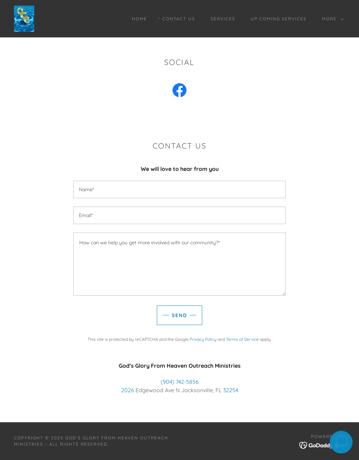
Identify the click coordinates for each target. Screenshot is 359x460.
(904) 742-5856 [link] (180, 381)
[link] (24, 18)
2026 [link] (127, 390)
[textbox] (179, 189)
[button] (331, 19)
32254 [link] (230, 390)
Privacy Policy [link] (203, 339)
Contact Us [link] (178, 18)
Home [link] (139, 18)
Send (179, 315)
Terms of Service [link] (242, 339)
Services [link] (223, 18)
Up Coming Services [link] (279, 18)
